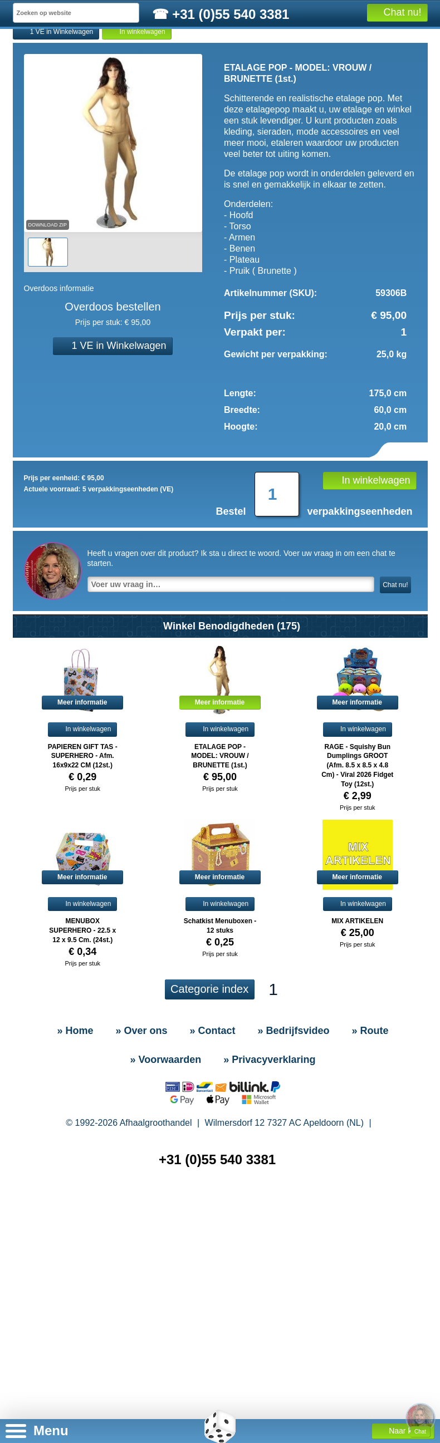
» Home (41, 85)
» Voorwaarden (166, 1159)
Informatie (347, 113)
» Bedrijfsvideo (162, 85)
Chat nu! (395, 685)
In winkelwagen (136, 132)
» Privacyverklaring (269, 1159)
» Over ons (141, 1130)
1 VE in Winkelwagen (56, 132)
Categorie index (209, 1089)
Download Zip (47, 325)
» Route (227, 85)
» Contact (95, 85)
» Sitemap (222, 1307)
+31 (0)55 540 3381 (217, 1259)
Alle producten (401, 113)
